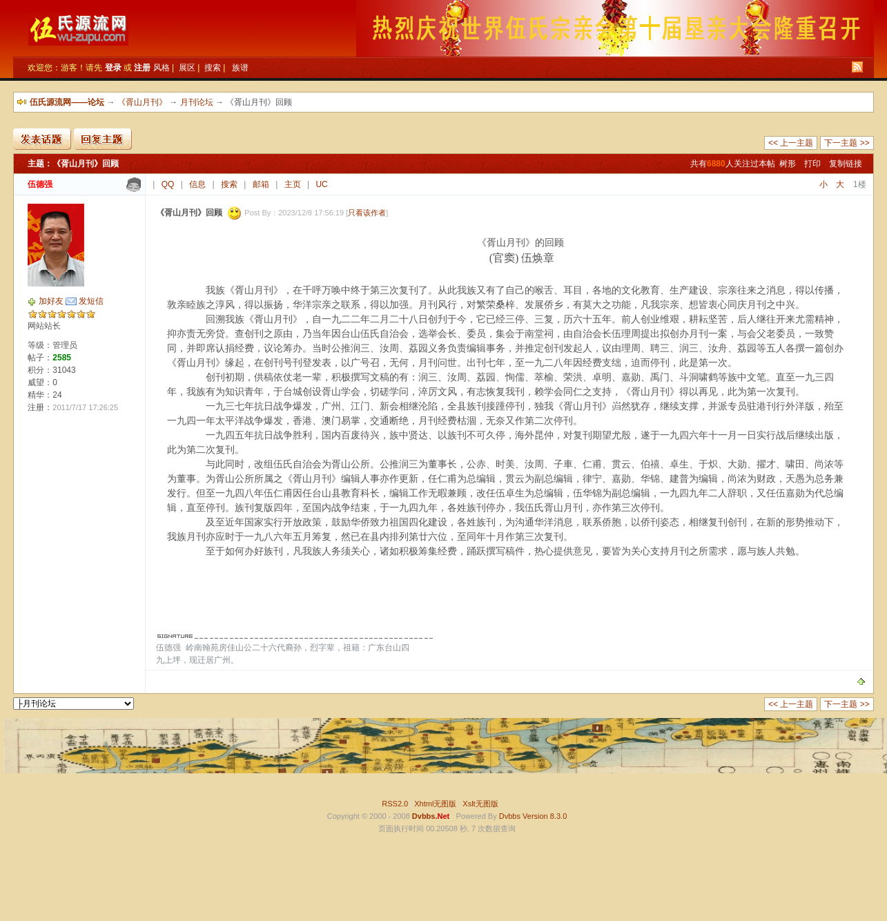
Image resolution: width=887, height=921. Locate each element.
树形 (787, 163)
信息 (197, 184)
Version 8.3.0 (545, 816)
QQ (168, 184)
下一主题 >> (846, 143)
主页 (292, 184)
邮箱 (261, 184)
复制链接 (845, 163)
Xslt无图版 (480, 803)
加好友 (51, 301)
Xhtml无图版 (435, 803)
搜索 (212, 67)
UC (321, 184)
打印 (812, 163)
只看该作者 (367, 213)
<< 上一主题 (790, 143)
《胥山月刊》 (142, 102)
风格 (161, 67)
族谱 (240, 67)
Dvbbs (509, 816)
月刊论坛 (196, 102)
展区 (187, 67)
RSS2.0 (395, 803)
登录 (113, 67)
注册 (142, 67)
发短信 (91, 301)
